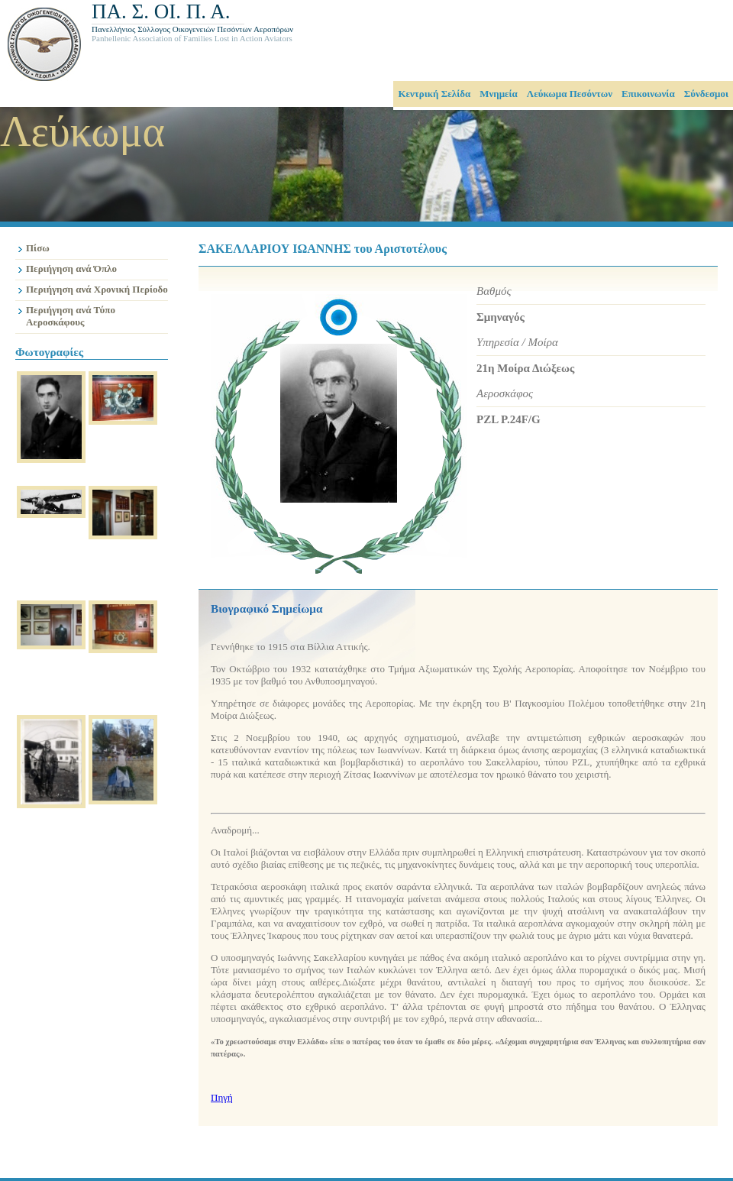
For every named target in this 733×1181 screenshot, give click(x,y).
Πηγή (222, 1097)
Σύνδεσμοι (706, 93)
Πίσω (38, 248)
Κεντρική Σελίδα (434, 93)
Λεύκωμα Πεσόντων (569, 93)
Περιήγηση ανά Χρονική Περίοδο (97, 289)
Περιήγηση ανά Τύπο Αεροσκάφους (70, 316)
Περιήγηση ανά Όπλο (71, 268)
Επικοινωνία (648, 93)
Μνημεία (499, 93)
